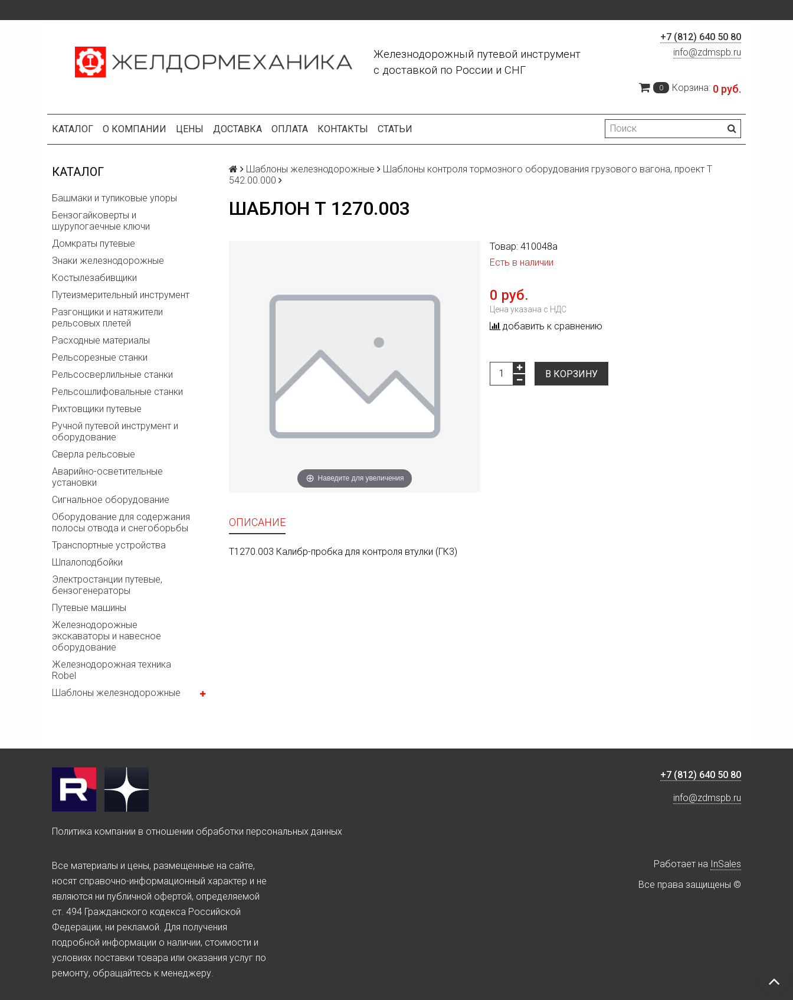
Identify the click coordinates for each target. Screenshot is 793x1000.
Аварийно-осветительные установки (107, 477)
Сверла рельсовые (93, 454)
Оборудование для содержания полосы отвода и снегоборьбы (121, 522)
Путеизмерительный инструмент (120, 294)
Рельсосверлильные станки (112, 374)
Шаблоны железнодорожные (116, 692)
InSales (725, 864)
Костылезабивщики (94, 277)
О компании (134, 129)
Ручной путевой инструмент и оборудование (115, 431)
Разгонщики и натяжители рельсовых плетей (107, 317)
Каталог (72, 129)
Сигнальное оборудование (110, 499)
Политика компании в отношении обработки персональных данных (197, 831)
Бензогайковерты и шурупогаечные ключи (101, 221)
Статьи (395, 129)
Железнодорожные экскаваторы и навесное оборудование (106, 636)
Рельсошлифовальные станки (117, 391)
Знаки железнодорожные (108, 260)
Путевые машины (89, 607)
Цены (190, 129)
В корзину (571, 374)
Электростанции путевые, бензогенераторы (107, 585)
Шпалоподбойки (87, 562)
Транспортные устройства (109, 545)
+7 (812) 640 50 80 (700, 37)
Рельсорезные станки (100, 357)
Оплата (289, 129)
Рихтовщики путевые (97, 408)
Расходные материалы (101, 340)
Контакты (342, 129)
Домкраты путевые (93, 243)
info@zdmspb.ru (707, 52)
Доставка (237, 129)
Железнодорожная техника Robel (111, 670)
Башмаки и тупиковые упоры (114, 198)
